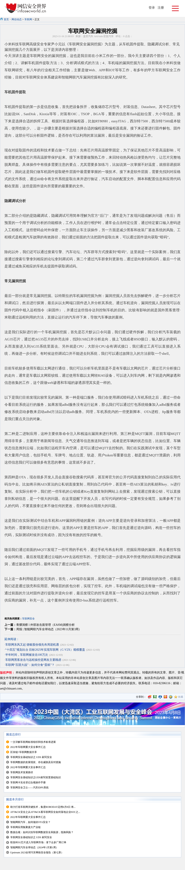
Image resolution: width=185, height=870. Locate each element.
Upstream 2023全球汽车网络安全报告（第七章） (37, 852)
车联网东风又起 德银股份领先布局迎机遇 (32, 644)
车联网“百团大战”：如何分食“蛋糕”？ (30, 664)
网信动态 (17, 19)
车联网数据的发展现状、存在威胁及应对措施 (35, 762)
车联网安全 (28, 618)
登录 (152, 7)
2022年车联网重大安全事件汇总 (28, 747)
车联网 (28, 19)
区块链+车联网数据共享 (23, 752)
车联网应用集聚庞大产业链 (25, 827)
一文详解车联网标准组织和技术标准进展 (33, 742)
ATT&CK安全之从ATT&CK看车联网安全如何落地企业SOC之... (45, 812)
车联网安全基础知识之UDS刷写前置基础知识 (35, 777)
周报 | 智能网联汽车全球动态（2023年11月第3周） (48, 629)
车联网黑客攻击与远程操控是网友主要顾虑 (33, 659)
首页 (6, 19)
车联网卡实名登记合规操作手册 (28, 782)
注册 (161, 7)
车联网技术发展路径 (21, 772)
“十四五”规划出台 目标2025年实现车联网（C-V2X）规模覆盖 (45, 649)
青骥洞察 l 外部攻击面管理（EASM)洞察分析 (45, 624)
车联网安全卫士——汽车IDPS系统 (29, 787)
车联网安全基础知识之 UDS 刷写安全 (31, 757)
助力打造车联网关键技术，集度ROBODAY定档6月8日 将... (43, 806)
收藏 (180, 696)
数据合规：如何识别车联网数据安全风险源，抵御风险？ (41, 832)
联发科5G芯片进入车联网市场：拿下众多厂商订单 (38, 842)
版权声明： (7, 672)
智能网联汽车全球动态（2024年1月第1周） (34, 847)
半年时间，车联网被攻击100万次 (26, 654)
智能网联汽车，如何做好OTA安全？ (30, 822)
